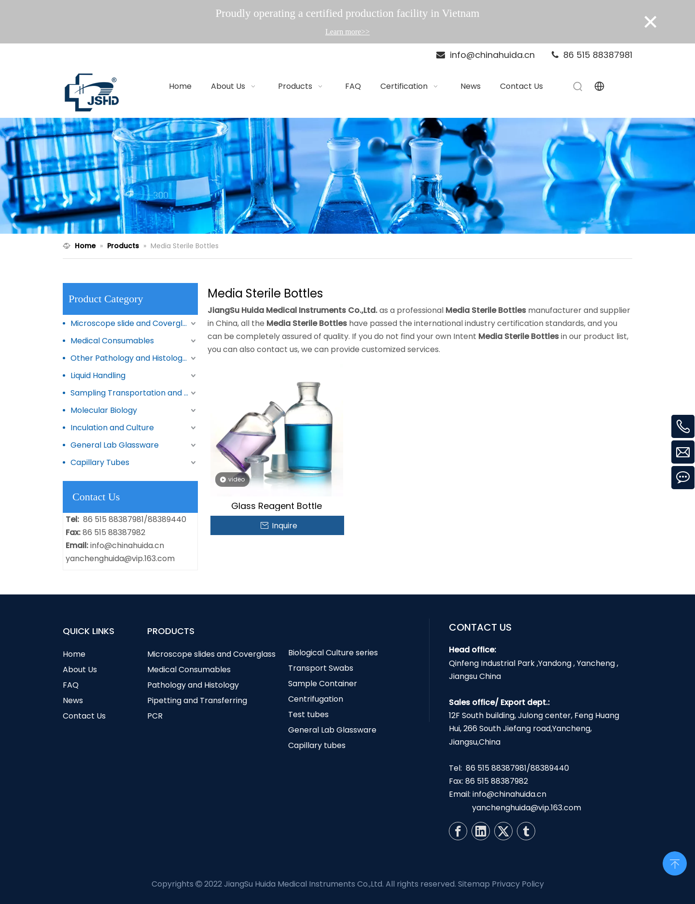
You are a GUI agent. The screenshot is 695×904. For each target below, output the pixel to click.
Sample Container (322, 683)
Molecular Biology (103, 410)
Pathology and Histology (193, 685)
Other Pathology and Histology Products (134, 358)
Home (74, 654)
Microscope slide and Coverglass (132, 323)
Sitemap (474, 884)
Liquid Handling (97, 375)
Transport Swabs (320, 668)
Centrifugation (315, 699)
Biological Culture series (333, 652)
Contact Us (84, 715)
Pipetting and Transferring (197, 700)
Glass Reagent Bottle (276, 506)
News (73, 700)
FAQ (71, 685)
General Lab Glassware (114, 445)
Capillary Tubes (99, 462)
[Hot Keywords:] (578, 86)
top (674, 862)
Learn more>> (347, 32)
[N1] (347, 176)
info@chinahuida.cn (127, 545)
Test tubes (308, 714)
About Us (80, 669)
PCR (155, 715)
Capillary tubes (317, 745)
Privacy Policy (518, 884)
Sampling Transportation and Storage (134, 392)
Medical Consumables (112, 340)
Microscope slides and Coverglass (211, 654)
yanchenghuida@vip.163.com (120, 558)
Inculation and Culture (112, 427)
